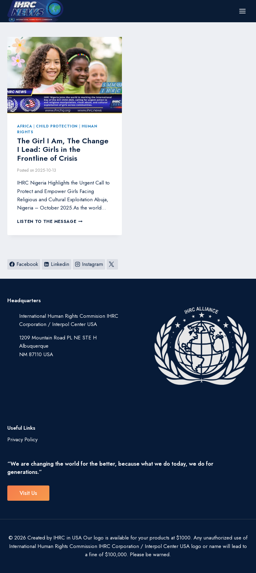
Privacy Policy (22, 439)
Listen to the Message (50, 221)
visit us (28, 493)
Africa (24, 126)
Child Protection (57, 126)
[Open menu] (242, 10)
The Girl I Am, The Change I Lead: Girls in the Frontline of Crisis (62, 149)
